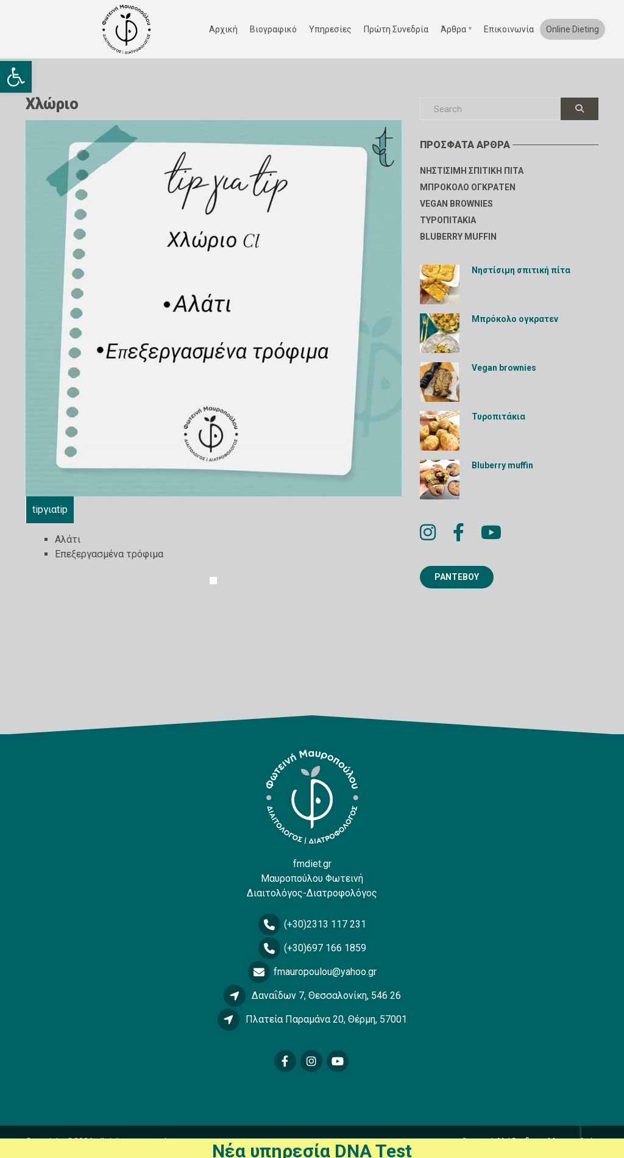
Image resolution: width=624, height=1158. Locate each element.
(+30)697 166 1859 (325, 948)
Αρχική (223, 29)
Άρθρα (453, 29)
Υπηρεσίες (330, 29)
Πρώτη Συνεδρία (396, 29)
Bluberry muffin (458, 236)
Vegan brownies (456, 204)
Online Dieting (572, 29)
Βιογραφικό (273, 29)
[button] (16, 77)
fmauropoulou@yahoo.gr (325, 972)
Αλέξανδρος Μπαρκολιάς (546, 1141)
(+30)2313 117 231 (325, 924)
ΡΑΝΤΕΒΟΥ (456, 577)
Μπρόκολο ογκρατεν (468, 187)
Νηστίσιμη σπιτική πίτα (471, 171)
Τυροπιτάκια (448, 220)
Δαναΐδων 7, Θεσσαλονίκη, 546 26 (326, 995)
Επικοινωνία (509, 29)
